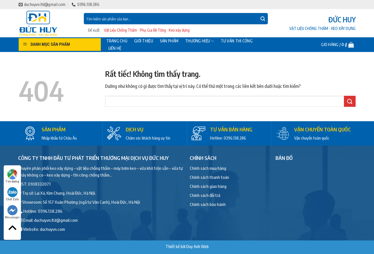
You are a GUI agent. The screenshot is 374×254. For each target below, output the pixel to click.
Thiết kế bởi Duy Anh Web (187, 246)
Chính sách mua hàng (208, 168)
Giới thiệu (143, 41)
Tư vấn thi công (237, 41)
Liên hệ (114, 48)
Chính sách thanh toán (209, 177)
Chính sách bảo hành (208, 204)
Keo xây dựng (179, 30)
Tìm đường (12, 176)
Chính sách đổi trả (205, 195)
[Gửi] (263, 18)
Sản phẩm (169, 41)
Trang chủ (117, 41)
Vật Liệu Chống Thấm (120, 30)
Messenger (12, 212)
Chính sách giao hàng (208, 186)
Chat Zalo (12, 194)
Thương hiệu (199, 41)
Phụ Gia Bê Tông (153, 30)
